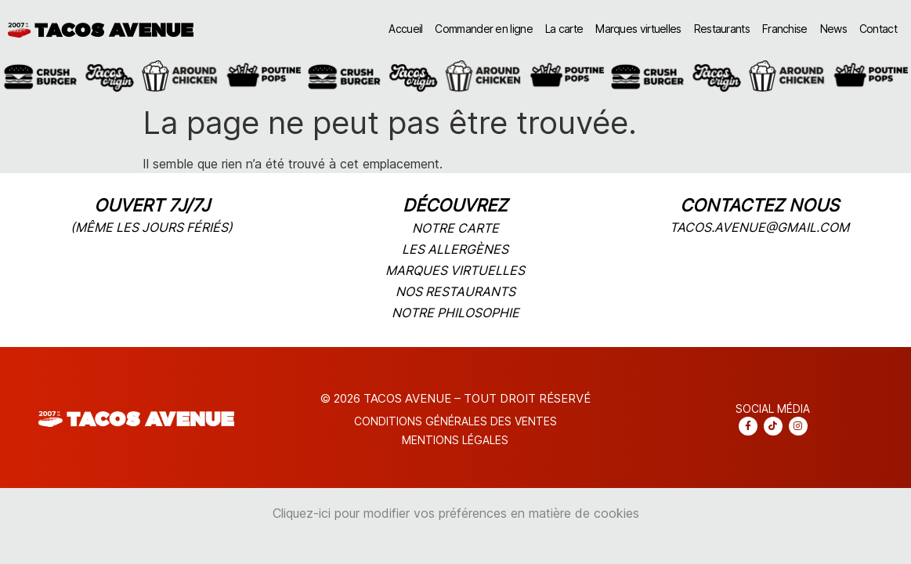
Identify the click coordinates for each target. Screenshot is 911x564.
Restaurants (722, 28)
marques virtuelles (455, 270)
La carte (564, 28)
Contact (878, 28)
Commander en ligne (483, 28)
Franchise (785, 28)
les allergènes (455, 249)
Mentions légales (455, 439)
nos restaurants (455, 291)
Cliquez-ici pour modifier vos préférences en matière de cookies (456, 513)
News (833, 28)
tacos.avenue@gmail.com (759, 227)
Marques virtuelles (638, 28)
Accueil (405, 28)
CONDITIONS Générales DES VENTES (455, 421)
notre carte (455, 228)
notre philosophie (455, 312)
